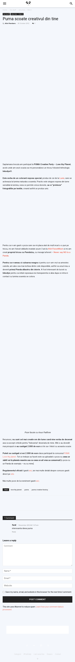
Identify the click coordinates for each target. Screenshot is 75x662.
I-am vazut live (39, 654)
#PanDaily (27, 654)
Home (5, 10)
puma (27, 490)
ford (14, 525)
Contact (58, 654)
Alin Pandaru (10, 23)
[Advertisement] (37, 630)
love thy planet (16, 490)
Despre (49, 654)
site (12, 474)
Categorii (17, 654)
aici (30, 470)
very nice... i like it (25, 10)
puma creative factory (40, 490)
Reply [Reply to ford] (14, 532)
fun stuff (13, 10)
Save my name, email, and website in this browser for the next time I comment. (38, 592)
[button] (4, 3)
